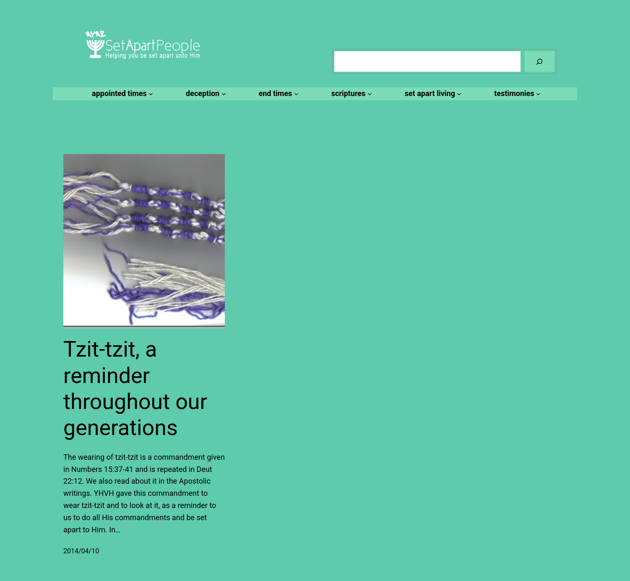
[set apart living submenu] (432, 93)
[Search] (540, 61)
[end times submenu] (277, 93)
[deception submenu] (204, 93)
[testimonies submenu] (516, 93)
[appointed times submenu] (121, 93)
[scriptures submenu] (350, 93)
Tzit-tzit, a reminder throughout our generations (135, 388)
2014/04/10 (81, 551)
